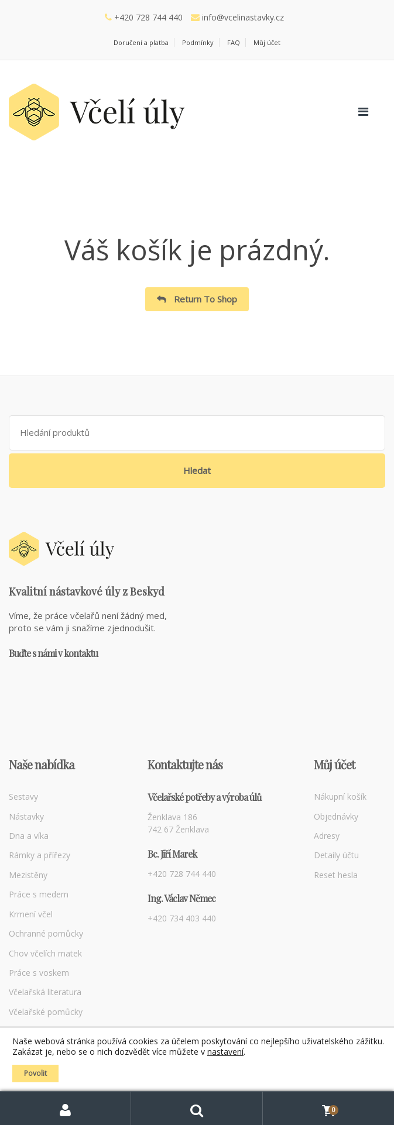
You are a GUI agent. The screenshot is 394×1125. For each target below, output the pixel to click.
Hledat (197, 470)
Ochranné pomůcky (46, 933)
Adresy (327, 835)
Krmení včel (31, 914)
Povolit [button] (35, 1073)
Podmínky (198, 42)
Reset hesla (336, 874)
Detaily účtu (336, 855)
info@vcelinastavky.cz (243, 17)
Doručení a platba (141, 42)
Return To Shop (204, 299)
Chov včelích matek (45, 953)
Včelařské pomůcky (46, 1011)
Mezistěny (28, 874)
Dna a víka (29, 835)
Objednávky (336, 816)
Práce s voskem (39, 972)
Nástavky (26, 816)
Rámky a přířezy (39, 855)
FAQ (233, 42)
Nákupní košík (340, 796)
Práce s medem (38, 894)
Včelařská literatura (45, 991)
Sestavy (23, 796)
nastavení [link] (225, 1051)
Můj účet (266, 42)
